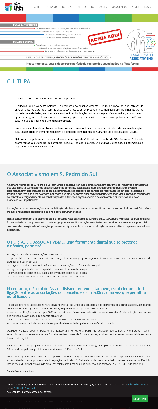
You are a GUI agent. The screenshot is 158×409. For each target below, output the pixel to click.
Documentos (119, 6)
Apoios (136, 6)
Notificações (99, 6)
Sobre (37, 6)
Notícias (67, 6)
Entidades (51, 6)
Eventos (82, 6)
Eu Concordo (139, 398)
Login (147, 6)
